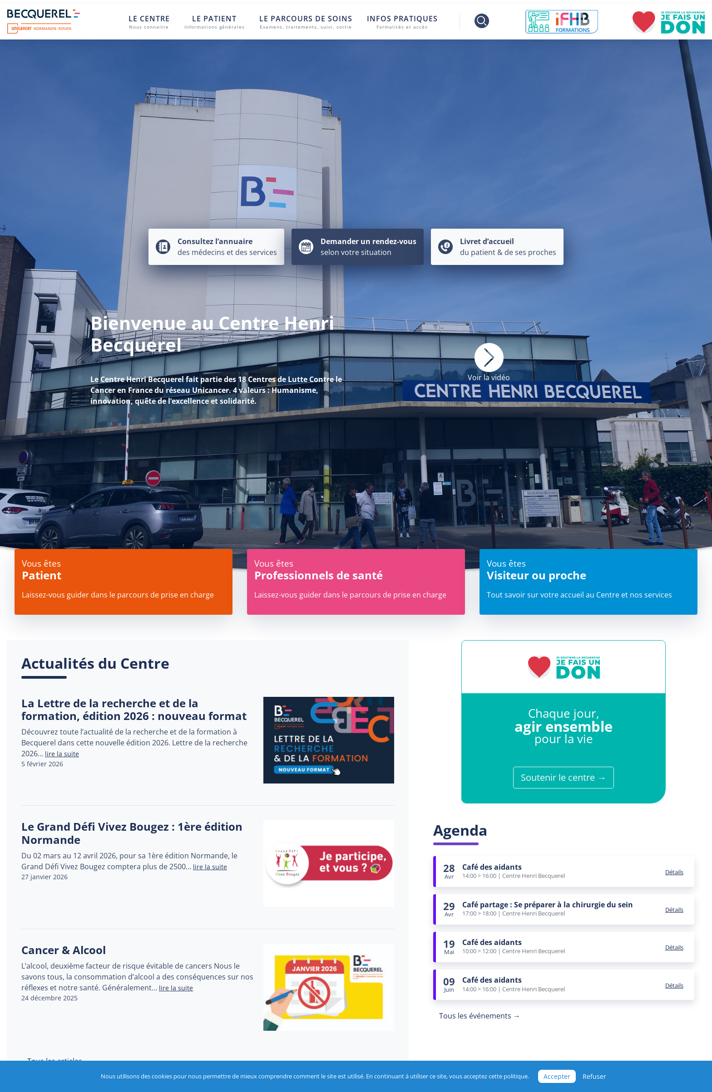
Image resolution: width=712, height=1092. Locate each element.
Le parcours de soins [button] (305, 22)
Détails (674, 872)
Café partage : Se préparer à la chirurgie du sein (547, 905)
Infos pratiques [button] (402, 22)
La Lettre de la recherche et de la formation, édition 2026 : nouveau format (134, 709)
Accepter (557, 1076)
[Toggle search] (476, 21)
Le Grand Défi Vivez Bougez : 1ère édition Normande (131, 833)
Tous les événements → (479, 1016)
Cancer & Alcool (63, 949)
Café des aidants (492, 867)
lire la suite (62, 753)
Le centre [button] (149, 22)
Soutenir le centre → (563, 777)
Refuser (594, 1076)
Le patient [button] (214, 22)
